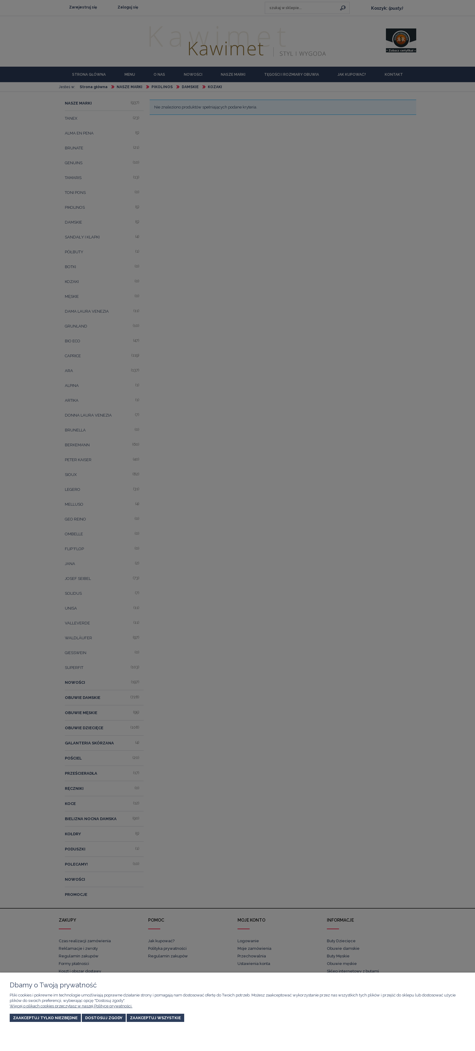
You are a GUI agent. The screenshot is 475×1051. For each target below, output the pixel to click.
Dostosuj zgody (103, 1018)
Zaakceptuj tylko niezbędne (45, 1018)
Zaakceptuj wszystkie (155, 1018)
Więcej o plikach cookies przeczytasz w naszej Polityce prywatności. (71, 1006)
